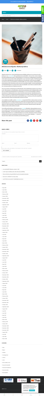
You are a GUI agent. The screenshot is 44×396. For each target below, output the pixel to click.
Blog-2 (4, 350)
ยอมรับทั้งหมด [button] (32, 390)
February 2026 (5, 194)
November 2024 (6, 226)
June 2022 (4, 287)
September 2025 (6, 204)
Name (3, 143)
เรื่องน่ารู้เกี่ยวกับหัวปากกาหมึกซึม (36, 156)
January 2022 (5, 298)
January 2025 (5, 221)
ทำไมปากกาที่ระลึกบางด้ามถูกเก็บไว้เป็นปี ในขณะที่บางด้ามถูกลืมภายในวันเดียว (15, 174)
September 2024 (6, 230)
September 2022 (6, 281)
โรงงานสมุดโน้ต (5, 372)
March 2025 (5, 217)
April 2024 (5, 240)
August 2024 (5, 232)
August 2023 (5, 257)
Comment (3, 133)
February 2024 (5, 245)
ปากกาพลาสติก (11, 76)
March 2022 (5, 294)
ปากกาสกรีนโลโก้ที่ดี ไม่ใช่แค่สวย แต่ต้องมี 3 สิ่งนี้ (11, 169)
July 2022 (4, 285)
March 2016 (5, 338)
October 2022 (5, 279)
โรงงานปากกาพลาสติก (6, 365)
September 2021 (6, 306)
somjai (5, 70)
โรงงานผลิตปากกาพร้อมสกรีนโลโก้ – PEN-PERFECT (22, 1)
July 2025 (4, 209)
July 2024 (4, 234)
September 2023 (6, 255)
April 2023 (5, 266)
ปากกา (7, 19)
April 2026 (5, 189)
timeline (4, 352)
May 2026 (4, 187)
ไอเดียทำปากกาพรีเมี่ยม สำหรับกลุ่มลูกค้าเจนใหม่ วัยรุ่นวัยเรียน (12, 156)
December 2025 (6, 198)
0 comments (17, 70)
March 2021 (5, 319)
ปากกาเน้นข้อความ (19, 100)
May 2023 (4, 264)
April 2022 (5, 292)
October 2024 (5, 228)
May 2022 (4, 289)
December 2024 (6, 223)
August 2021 (5, 309)
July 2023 (4, 260)
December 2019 (5, 330)
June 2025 (4, 211)
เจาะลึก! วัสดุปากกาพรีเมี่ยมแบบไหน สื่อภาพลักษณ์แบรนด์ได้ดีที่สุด (14, 171)
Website (28, 143)
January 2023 (5, 272)
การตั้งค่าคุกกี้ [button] (26, 390)
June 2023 (4, 262)
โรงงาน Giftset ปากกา (6, 362)
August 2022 (5, 283)
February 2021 (5, 321)
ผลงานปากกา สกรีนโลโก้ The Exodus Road (10, 176)
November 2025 (6, 200)
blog (3, 347)
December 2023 (6, 249)
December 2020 (6, 326)
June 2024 (4, 236)
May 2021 (4, 315)
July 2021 (4, 311)
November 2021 (5, 302)
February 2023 (5, 270)
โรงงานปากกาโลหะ (6, 370)
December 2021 (5, 300)
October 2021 (5, 304)
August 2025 (5, 206)
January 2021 (5, 323)
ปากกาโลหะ (24, 108)
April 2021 (4, 317)
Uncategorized (5, 355)
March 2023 (5, 268)
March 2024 (5, 243)
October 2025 (5, 202)
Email (15, 143)
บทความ (4, 357)
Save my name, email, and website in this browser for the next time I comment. (16, 148)
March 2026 (5, 192)
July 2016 (4, 334)
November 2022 (6, 277)
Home (3, 19)
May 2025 (4, 213)
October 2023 (5, 253)
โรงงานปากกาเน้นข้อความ (7, 367)
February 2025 (5, 219)
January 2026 (5, 196)
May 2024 (4, 238)
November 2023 (6, 251)
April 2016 (4, 336)
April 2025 (5, 215)
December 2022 (6, 275)
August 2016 (5, 332)
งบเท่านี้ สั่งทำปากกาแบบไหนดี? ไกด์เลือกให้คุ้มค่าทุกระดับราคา (13, 179)
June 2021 (4, 313)
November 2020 (6, 328)
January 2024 (5, 247)
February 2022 (5, 296)
